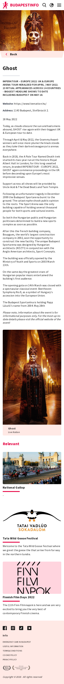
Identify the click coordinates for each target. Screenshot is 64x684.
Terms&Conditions (12, 650)
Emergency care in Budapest (17, 642)
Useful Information (13, 646)
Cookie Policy (10, 655)
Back (11, 54)
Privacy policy (10, 659)
